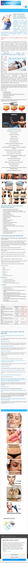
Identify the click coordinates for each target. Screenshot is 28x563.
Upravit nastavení (14, 554)
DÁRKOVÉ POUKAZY (11, 402)
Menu (24, 10)
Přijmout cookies (14, 559)
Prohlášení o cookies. (7, 551)
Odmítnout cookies (14, 557)
